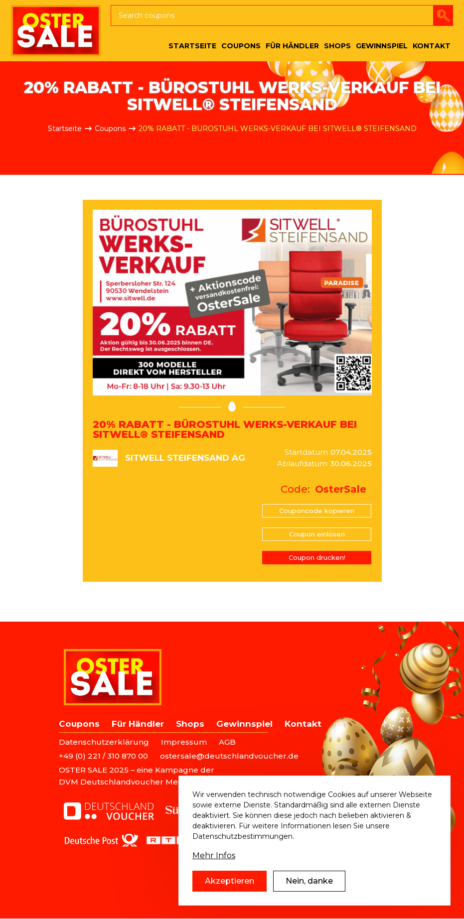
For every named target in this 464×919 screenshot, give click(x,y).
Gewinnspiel (244, 724)
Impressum (184, 742)
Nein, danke (309, 881)
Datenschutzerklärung (104, 742)
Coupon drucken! (317, 557)
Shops (190, 724)
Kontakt (303, 724)
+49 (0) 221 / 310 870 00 (103, 756)
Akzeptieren (229, 881)
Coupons (110, 128)
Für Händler (138, 724)
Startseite (65, 128)
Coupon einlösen (317, 534)
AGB (227, 742)
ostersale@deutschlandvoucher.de (229, 756)
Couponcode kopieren (316, 511)
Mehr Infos (213, 855)
